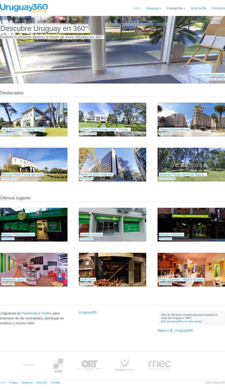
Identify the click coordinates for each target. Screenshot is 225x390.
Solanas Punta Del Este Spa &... (183, 174)
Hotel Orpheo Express (97, 174)
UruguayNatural (124, 365)
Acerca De (198, 8)
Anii (58, 365)
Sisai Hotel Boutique (210, 75)
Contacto (218, 8)
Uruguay (152, 8)
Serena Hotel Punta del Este (22, 174)
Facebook (29, 313)
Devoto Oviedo (91, 234)
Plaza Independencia (174, 129)
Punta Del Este (217, 79)
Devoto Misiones (171, 234)
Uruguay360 (88, 312)
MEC (159, 365)
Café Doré (88, 279)
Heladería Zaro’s (14, 279)
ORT (89, 365)
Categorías (175, 8)
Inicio (137, 8)
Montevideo (165, 133)
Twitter (46, 313)
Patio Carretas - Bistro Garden (181, 279)
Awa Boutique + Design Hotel (23, 129)
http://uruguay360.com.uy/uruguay (181, 321)
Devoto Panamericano (18, 234)
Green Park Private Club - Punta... (105, 129)
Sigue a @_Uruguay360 (175, 330)
